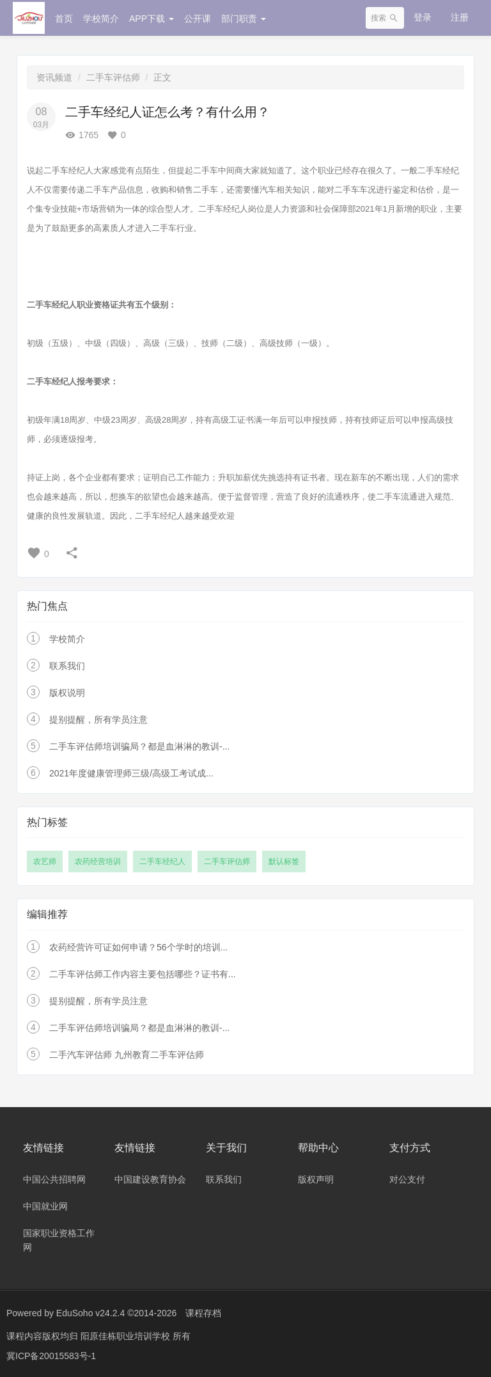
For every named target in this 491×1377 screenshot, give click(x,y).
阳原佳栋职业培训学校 (127, 1335)
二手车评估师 (113, 77)
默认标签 (284, 861)
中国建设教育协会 (150, 1179)
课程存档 (203, 1313)
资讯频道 (54, 77)
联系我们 (67, 666)
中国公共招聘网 (54, 1179)
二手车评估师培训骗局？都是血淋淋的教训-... (139, 746)
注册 (460, 17)
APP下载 (151, 18)
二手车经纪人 (162, 861)
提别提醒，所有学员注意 (98, 719)
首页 (64, 18)
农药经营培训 (98, 861)
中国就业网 (45, 1206)
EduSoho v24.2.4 (90, 1313)
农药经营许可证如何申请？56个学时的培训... (138, 947)
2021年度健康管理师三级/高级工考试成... (131, 773)
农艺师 (44, 861)
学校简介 (101, 18)
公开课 (197, 18)
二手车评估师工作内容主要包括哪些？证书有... (142, 974)
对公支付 (407, 1179)
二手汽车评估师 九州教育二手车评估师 (126, 1055)
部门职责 (243, 18)
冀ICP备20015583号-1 (51, 1354)
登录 (423, 17)
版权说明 (67, 693)
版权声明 (316, 1179)
